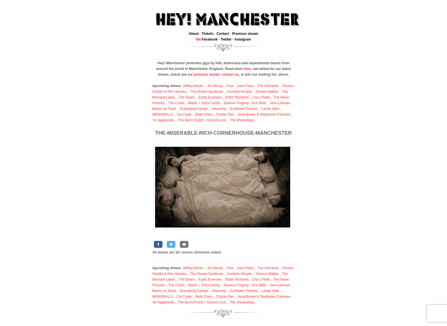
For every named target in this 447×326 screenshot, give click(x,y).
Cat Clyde (184, 114)
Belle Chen (203, 114)
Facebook (210, 39)
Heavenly (219, 109)
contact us (230, 75)
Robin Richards (237, 97)
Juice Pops (245, 86)
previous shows (207, 75)
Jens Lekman (280, 103)
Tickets (207, 34)
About (194, 34)
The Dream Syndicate (206, 92)
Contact (222, 34)
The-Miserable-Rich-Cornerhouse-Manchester (223, 133)
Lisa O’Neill (261, 97)
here (247, 69)
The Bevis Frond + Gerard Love (202, 120)
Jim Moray (215, 86)
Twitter (226, 39)
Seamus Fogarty (236, 103)
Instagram (243, 39)
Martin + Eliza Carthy (204, 103)
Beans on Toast (164, 109)
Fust (229, 86)
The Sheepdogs (241, 120)
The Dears (187, 97)
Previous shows (245, 34)
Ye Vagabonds (163, 120)
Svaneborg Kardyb (194, 109)
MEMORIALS (162, 114)
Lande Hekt (270, 109)
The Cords (176, 103)
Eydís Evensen (210, 97)
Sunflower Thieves (243, 109)
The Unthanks (268, 86)
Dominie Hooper (239, 92)
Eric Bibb (259, 103)
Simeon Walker (266, 92)
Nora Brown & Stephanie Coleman (264, 114)
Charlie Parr (225, 114)
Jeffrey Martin (193, 86)
